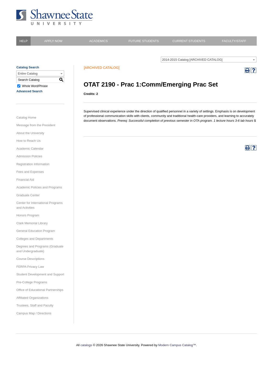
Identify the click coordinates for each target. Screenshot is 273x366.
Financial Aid (25, 179)
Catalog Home (26, 117)
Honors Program (27, 215)
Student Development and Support (40, 274)
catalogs (86, 345)
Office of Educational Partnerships (39, 290)
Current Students (189, 41)
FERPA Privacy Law (30, 266)
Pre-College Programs (31, 282)
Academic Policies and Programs (39, 187)
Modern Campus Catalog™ (177, 345)
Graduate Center (27, 195)
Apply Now (53, 41)
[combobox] (208, 59)
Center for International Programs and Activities (39, 205)
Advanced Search (29, 91)
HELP (23, 41)
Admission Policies (29, 156)
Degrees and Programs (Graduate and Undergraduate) (39, 249)
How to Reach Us (28, 140)
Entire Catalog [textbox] (27, 73)
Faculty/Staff (234, 41)
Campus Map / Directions (33, 313)
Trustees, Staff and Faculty (34, 305)
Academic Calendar (29, 148)
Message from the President (35, 125)
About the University (30, 133)
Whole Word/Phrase (35, 85)
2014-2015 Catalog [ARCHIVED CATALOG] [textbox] (192, 59)
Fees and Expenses (30, 172)
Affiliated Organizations (32, 298)
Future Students (143, 41)
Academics (98, 41)
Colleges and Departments (34, 238)
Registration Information (32, 164)
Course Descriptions (30, 259)
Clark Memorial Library (32, 223)
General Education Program (35, 231)
